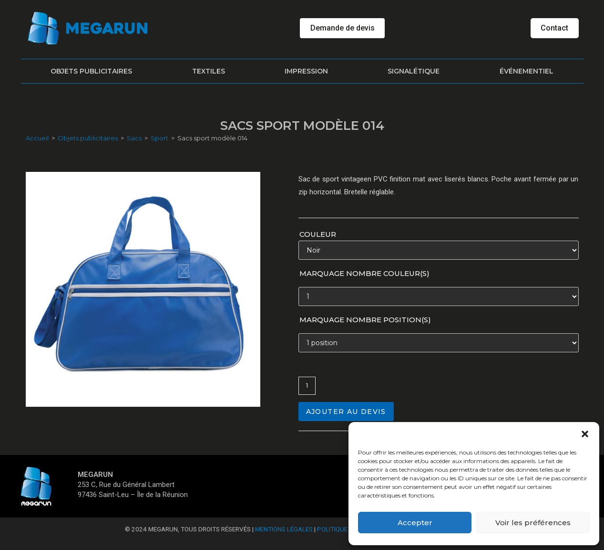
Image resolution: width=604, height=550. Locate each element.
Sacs (134, 138)
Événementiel (526, 71)
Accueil (37, 138)
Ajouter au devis (346, 411)
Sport (159, 138)
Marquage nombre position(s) (365, 319)
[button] (585, 434)
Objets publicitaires (91, 71)
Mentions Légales (284, 529)
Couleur (317, 234)
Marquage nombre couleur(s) (364, 273)
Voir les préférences (533, 522)
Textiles (208, 71)
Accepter (415, 522)
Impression (306, 71)
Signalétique (414, 71)
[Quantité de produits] (307, 386)
